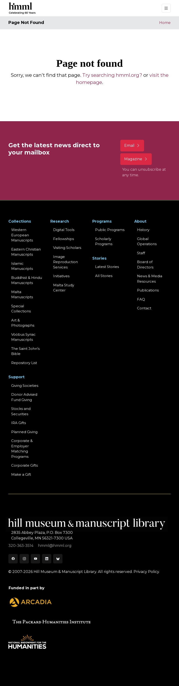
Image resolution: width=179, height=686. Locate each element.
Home (165, 22)
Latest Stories (107, 266)
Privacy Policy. (147, 571)
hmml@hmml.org (55, 545)
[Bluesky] (57, 558)
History (143, 230)
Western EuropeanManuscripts (22, 235)
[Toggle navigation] (166, 8)
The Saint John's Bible (25, 351)
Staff (141, 253)
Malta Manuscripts (22, 294)
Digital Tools (63, 230)
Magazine (136, 159)
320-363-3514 (21, 545)
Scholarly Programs (103, 241)
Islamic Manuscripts (22, 266)
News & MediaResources (149, 279)
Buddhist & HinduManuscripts (26, 280)
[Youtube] (35, 558)
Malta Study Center (63, 288)
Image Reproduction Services (65, 261)
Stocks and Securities (21, 411)
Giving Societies (24, 385)
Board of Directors (145, 264)
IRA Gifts (18, 423)
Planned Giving (24, 432)
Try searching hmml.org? (112, 75)
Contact (144, 308)
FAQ (141, 299)
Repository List (24, 363)
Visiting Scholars (67, 247)
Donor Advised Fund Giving (24, 397)
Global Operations (147, 241)
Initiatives (61, 276)
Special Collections (21, 309)
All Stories (103, 276)
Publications (148, 290)
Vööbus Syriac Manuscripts (23, 337)
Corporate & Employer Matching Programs (22, 448)
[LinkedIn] (46, 558)
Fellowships (63, 239)
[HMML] (22, 8)
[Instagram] (24, 558)
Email (132, 145)
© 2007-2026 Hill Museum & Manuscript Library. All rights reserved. (70, 571)
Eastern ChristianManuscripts (26, 252)
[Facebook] (13, 558)
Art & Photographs (22, 323)
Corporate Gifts (24, 465)
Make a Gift (21, 474)
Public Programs (109, 230)
